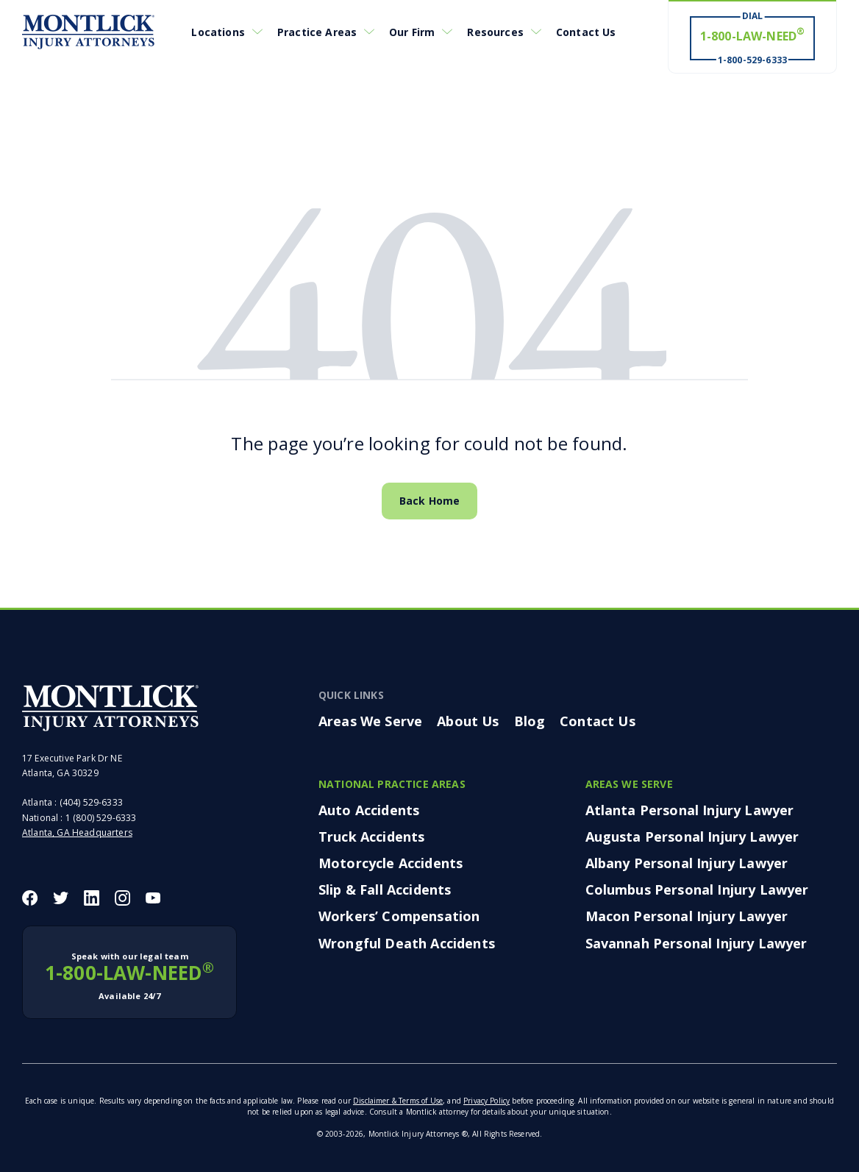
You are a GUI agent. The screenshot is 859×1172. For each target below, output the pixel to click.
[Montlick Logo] (88, 32)
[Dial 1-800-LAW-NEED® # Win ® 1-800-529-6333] (752, 37)
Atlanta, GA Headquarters (77, 832)
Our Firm (412, 32)
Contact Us (586, 32)
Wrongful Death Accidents (406, 943)
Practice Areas (317, 32)
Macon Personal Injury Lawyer (686, 916)
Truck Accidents (371, 836)
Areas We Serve (370, 721)
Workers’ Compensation (399, 916)
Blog (530, 721)
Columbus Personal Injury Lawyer (697, 889)
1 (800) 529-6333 (101, 817)
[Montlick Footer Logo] (110, 708)
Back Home (429, 501)
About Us (468, 721)
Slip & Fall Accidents (384, 889)
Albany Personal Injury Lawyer (686, 863)
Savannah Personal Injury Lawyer (696, 943)
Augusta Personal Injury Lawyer (692, 836)
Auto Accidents (368, 810)
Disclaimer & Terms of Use (398, 1100)
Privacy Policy (486, 1100)
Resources (495, 32)
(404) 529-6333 (91, 802)
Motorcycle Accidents (390, 863)
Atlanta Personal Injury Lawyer (689, 810)
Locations (217, 32)
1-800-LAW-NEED (129, 976)
